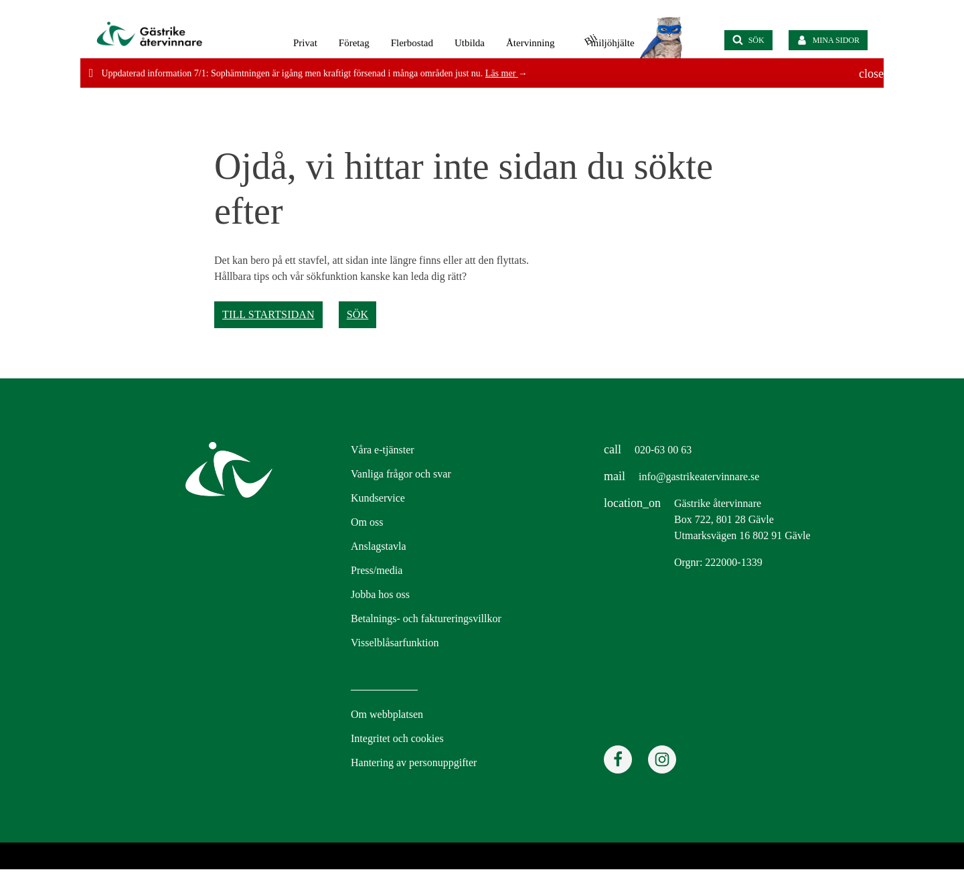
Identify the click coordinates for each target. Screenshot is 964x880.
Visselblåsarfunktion (394, 642)
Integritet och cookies (397, 738)
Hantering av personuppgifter (414, 762)
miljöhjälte (607, 42)
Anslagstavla (378, 546)
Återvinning (530, 43)
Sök (358, 314)
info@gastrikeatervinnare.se (699, 476)
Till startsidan (268, 314)
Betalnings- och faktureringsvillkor (426, 618)
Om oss (367, 522)
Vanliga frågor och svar (401, 474)
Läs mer (501, 73)
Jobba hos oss (380, 594)
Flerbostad (412, 43)
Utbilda (470, 43)
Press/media (376, 570)
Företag (354, 43)
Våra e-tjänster (382, 449)
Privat (305, 43)
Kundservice (378, 498)
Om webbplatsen (387, 714)
